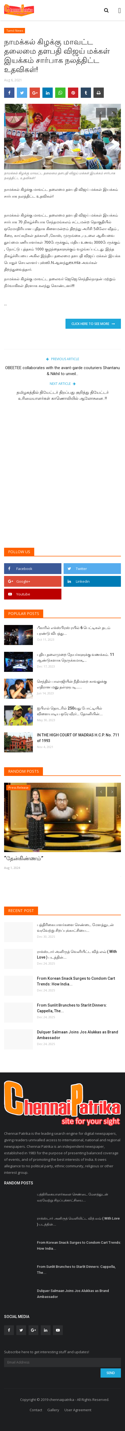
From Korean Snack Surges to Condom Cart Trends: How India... (76, 981)
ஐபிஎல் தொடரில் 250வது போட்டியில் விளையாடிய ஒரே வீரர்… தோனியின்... (70, 711)
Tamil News (14, 30)
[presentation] (101, 113)
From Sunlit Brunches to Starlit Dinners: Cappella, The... (72, 1008)
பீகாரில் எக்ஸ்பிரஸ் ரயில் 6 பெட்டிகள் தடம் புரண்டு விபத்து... (73, 631)
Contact (36, 1409)
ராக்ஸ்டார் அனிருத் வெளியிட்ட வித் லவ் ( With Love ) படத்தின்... (77, 954)
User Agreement (77, 1409)
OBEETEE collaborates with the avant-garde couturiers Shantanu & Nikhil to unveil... (62, 370)
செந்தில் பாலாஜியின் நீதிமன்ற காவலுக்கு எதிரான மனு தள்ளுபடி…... (72, 684)
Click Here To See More (93, 323)
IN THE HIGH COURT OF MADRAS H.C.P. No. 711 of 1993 (78, 738)
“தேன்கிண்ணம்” (23, 858)
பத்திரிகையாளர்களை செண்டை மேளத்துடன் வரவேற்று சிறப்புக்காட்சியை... (75, 928)
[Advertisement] (62, 477)
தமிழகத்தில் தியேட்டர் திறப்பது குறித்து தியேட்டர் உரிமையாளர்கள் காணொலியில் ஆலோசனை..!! (63, 395)
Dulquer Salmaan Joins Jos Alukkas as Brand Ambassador (77, 1035)
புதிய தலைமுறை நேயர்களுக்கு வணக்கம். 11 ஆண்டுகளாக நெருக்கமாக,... (75, 657)
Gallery (53, 1409)
